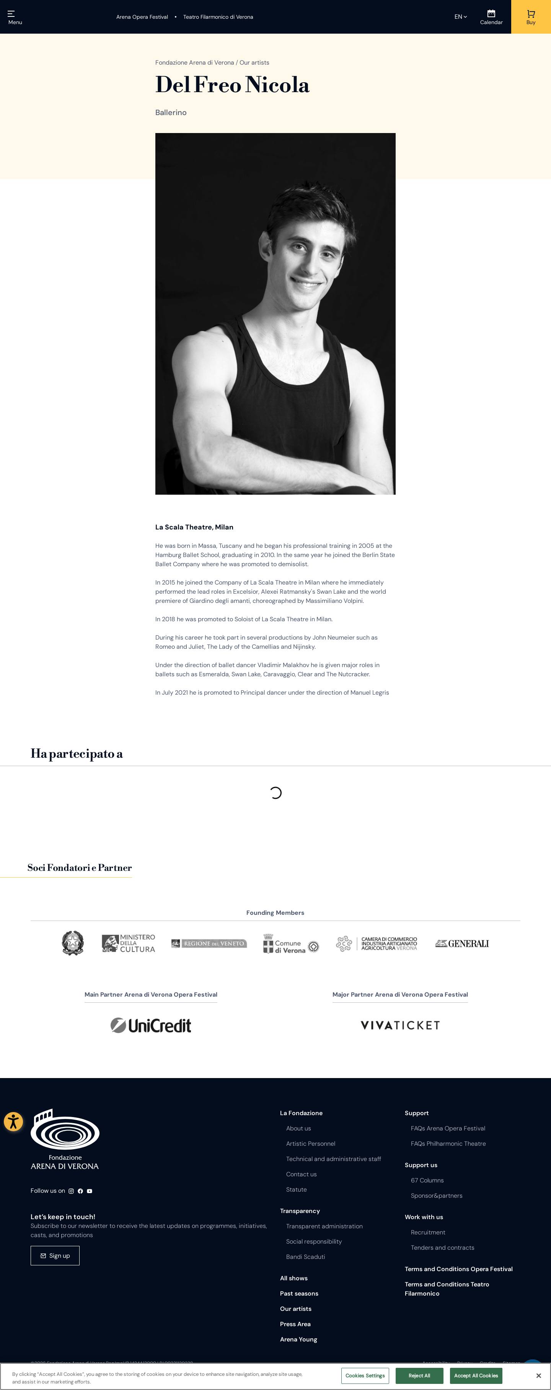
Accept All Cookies (476, 1375)
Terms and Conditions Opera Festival (459, 1269)
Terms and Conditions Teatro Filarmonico (447, 1288)
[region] (275, 1376)
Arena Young (298, 1339)
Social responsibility (314, 1241)
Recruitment (428, 1232)
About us (298, 1128)
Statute (296, 1189)
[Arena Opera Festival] (142, 17)
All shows (294, 1278)
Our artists (295, 1309)
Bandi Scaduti (305, 1257)
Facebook (80, 1191)
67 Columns (427, 1180)
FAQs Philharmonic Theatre (448, 1144)
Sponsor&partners (437, 1196)
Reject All (419, 1375)
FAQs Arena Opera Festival (448, 1128)
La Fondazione (301, 1113)
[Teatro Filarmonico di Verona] (213, 17)
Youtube (89, 1191)
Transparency (300, 1211)
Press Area (295, 1324)
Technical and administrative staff (333, 1159)
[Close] (538, 1375)
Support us (421, 1165)
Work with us (424, 1217)
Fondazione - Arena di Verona (65, 1139)
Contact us (301, 1174)
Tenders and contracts (442, 1248)
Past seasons (299, 1293)
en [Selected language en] (458, 17)
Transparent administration (324, 1226)
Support (417, 1113)
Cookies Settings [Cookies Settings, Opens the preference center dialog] (365, 1375)
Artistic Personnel (310, 1144)
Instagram (71, 1191)
